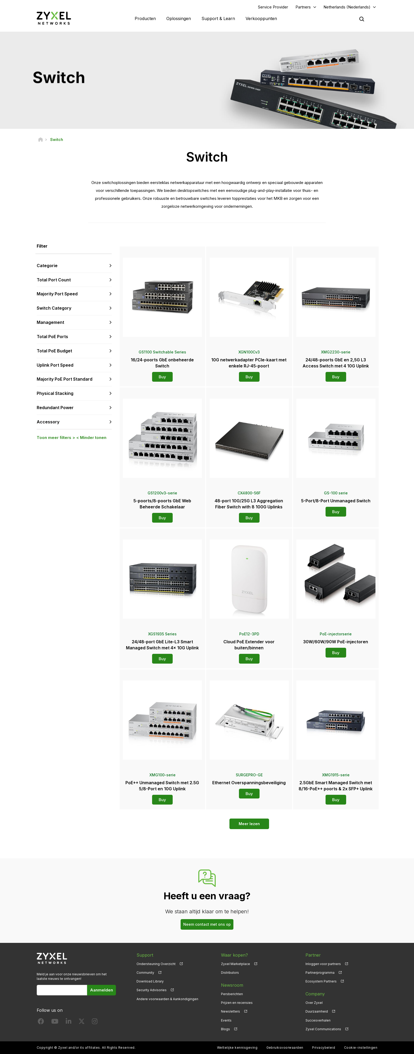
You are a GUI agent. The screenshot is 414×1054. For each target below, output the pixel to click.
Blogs (225, 1029)
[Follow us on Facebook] (41, 1022)
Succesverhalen (318, 1020)
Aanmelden (101, 989)
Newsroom (232, 985)
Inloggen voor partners (323, 964)
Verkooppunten (261, 18)
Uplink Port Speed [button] (55, 365)
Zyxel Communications (323, 1029)
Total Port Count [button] (54, 279)
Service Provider (273, 7)
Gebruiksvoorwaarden (284, 1048)
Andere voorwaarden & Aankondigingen (167, 999)
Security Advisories (152, 990)
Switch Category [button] (54, 308)
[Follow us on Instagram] (94, 1022)
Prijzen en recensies (237, 1003)
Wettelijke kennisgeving (237, 1048)
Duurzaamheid (316, 1011)
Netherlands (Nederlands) (346, 7)
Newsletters (230, 1011)
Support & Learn (218, 18)
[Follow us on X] (81, 1022)
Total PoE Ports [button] (52, 336)
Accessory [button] (48, 421)
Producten (145, 18)
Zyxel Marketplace (235, 964)
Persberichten (232, 994)
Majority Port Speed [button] (57, 293)
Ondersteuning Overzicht (156, 964)
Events (226, 1020)
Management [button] (50, 322)
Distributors (230, 973)
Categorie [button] (47, 265)
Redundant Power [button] (55, 407)
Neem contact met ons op (207, 924)
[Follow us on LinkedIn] (68, 1022)
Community (145, 973)
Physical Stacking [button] (55, 393)
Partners (303, 7)
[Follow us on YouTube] (54, 1022)
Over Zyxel (314, 1003)
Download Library (150, 981)
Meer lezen (249, 823)
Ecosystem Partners (321, 981)
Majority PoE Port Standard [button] (64, 379)
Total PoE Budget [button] (54, 350)
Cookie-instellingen (360, 1048)
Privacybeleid (323, 1048)
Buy (162, 376)
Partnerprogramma (320, 973)
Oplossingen (178, 18)
